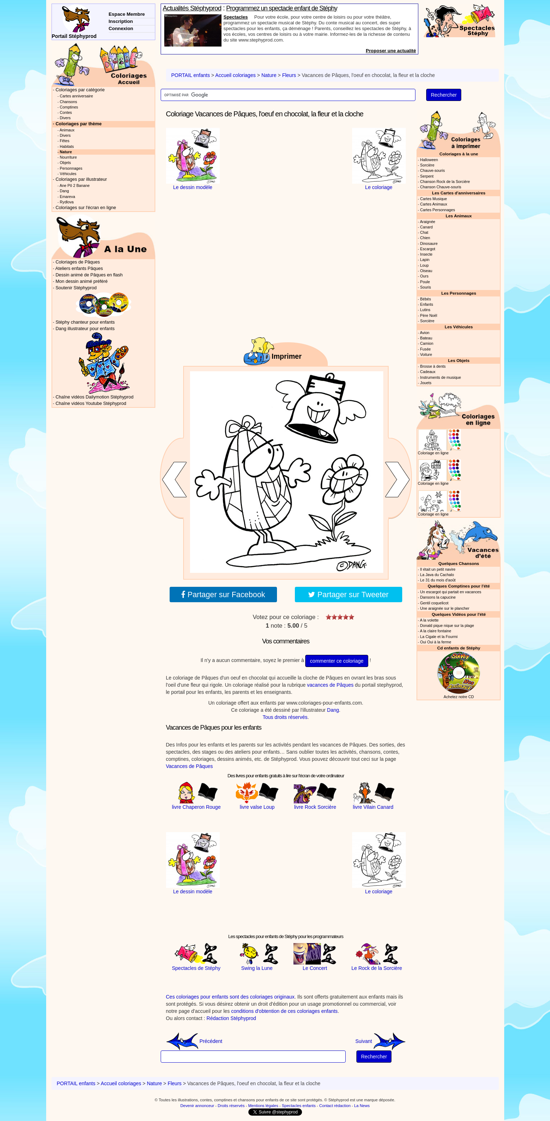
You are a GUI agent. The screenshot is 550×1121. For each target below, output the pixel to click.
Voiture (426, 354)
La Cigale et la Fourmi (439, 636)
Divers (65, 118)
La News (362, 1105)
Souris (425, 287)
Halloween (429, 160)
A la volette (429, 620)
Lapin (424, 259)
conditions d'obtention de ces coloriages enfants (284, 1011)
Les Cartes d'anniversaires (458, 192)
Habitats (67, 146)
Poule (425, 282)
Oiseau (426, 271)
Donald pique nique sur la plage (447, 625)
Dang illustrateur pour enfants (85, 328)
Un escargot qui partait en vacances (450, 592)
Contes (66, 112)
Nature (268, 75)
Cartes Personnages (437, 210)
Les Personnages (458, 293)
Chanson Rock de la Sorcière (445, 181)
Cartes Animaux (433, 204)
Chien (425, 238)
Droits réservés (231, 1105)
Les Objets (458, 360)
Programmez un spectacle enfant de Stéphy (281, 8)
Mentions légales (263, 1105)
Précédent (194, 1041)
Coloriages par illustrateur (81, 179)
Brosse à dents (433, 366)
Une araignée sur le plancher (444, 608)
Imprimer (287, 356)
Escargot (427, 249)
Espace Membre (127, 14)
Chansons (68, 102)
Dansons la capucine (438, 597)
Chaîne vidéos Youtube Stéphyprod (90, 403)
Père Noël (428, 315)
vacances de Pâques (330, 685)
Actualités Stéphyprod (192, 8)
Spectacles (236, 17)
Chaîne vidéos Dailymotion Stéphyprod (94, 397)
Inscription (121, 21)
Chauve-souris (432, 170)
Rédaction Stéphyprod (231, 1018)
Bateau (426, 338)
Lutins (425, 310)
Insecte (426, 254)
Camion (426, 343)
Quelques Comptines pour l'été (459, 586)
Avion (424, 332)
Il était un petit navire (438, 569)
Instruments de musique (440, 377)
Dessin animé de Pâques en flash (89, 274)
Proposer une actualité (391, 50)
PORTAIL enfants (190, 75)
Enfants (426, 304)
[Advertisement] (286, 172)
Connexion (121, 28)
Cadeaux (427, 371)
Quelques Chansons (458, 563)
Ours (424, 276)
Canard (426, 227)
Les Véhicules (459, 326)
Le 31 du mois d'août (438, 580)
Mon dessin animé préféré (81, 281)
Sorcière (427, 165)
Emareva (67, 196)
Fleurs (289, 75)
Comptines (69, 107)
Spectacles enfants (299, 1105)
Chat (424, 232)
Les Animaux (459, 215)
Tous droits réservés (285, 717)
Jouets (426, 383)
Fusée (425, 349)
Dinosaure (429, 243)
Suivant (380, 1041)
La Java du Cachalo (437, 574)
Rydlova (67, 202)
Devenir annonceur (197, 1105)
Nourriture (68, 157)
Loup (424, 265)
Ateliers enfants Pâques (79, 268)
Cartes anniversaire (76, 96)
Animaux (66, 130)
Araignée (427, 221)
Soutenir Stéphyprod (76, 287)
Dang (333, 710)
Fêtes (64, 141)
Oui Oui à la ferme (435, 642)
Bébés (425, 299)
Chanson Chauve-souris (440, 187)
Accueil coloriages (235, 75)
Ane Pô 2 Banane (74, 185)
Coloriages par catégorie (79, 89)
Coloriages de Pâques (77, 262)
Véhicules (68, 173)
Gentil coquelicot (434, 603)
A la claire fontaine (435, 631)
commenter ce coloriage (336, 661)
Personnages (71, 168)
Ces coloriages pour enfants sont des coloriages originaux (230, 997)
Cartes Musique (433, 199)
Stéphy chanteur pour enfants (85, 322)
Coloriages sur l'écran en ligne (85, 207)
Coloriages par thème (78, 123)
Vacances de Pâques (189, 766)
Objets (65, 162)
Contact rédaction (335, 1105)
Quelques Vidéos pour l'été (459, 614)
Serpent (427, 176)
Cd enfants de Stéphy (458, 648)
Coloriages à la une (458, 153)
